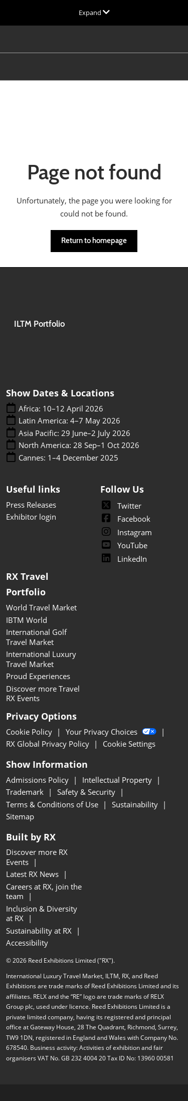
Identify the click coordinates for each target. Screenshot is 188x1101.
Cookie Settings (129, 744)
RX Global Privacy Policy (48, 744)
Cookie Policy (30, 732)
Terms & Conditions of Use (53, 804)
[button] (94, 241)
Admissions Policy (38, 780)
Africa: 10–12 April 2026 (61, 408)
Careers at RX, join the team (44, 892)
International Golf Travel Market (36, 637)
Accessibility (27, 943)
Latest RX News (33, 874)
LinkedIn (123, 559)
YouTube (123, 545)
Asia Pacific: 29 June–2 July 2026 (74, 433)
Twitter (120, 506)
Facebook (125, 519)
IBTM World (26, 620)
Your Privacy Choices (112, 732)
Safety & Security (87, 792)
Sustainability (136, 804)
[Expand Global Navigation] (94, 12)
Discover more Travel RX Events (43, 694)
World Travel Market (41, 607)
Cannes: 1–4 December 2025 (68, 458)
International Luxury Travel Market (41, 659)
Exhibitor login (31, 517)
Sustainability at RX (40, 931)
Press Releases (31, 505)
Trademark (26, 792)
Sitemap (20, 816)
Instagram (126, 532)
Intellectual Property (118, 780)
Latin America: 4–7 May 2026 (69, 420)
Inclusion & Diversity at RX (41, 914)
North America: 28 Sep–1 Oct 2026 (79, 445)
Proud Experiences (38, 676)
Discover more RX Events (37, 857)
